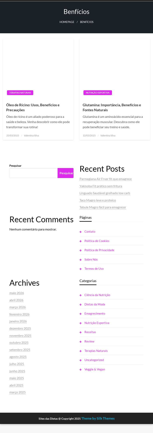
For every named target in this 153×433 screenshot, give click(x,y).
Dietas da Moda (94, 304)
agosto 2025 (17, 356)
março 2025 (17, 392)
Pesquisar (15, 165)
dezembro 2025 (20, 328)
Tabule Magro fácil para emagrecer (102, 207)
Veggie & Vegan (94, 369)
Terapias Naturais (20, 92)
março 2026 (17, 307)
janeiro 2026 (18, 321)
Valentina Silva (31, 135)
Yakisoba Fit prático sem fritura (100, 186)
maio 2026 (16, 293)
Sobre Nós (91, 259)
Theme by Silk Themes (98, 418)
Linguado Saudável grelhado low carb (104, 193)
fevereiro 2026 (19, 314)
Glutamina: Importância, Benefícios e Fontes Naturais (112, 107)
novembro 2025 (20, 335)
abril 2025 (16, 385)
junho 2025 (17, 371)
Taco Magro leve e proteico (97, 200)
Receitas (90, 332)
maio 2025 (16, 378)
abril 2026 (16, 300)
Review (89, 341)
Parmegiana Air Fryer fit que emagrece (105, 179)
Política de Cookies (96, 241)
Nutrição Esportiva (98, 92)
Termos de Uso (94, 268)
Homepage (67, 22)
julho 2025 (16, 364)
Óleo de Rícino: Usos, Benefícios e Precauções (33, 107)
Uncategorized (94, 360)
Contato (89, 231)
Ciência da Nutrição (97, 295)
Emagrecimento (94, 313)
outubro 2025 (18, 342)
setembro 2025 (19, 349)
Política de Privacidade (99, 250)
